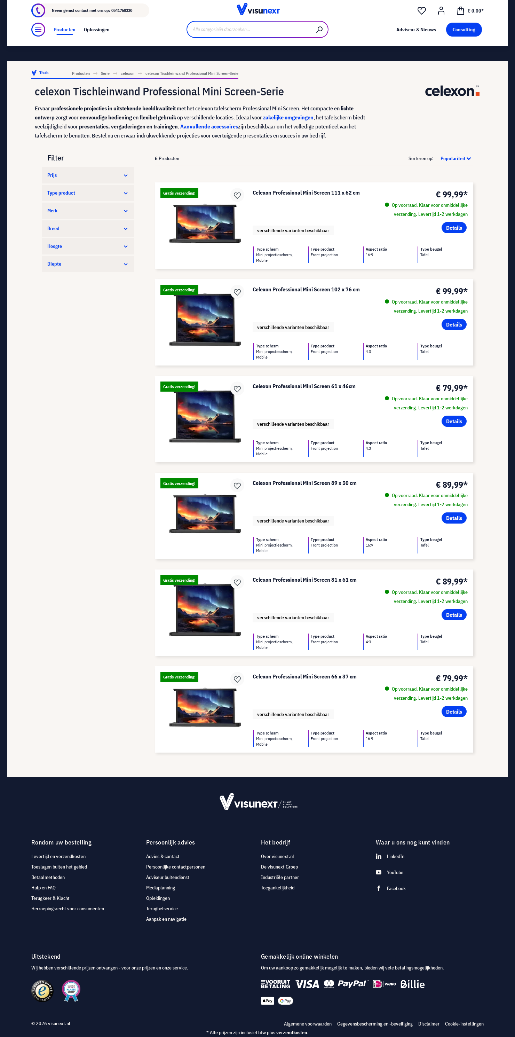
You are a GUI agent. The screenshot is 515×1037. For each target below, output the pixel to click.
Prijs (87, 175)
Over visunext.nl (277, 856)
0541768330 (121, 24)
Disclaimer (428, 1024)
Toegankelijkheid (277, 888)
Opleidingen (158, 898)
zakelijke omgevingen (288, 117)
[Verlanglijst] (422, 25)
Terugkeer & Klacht (50, 898)
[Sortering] (454, 158)
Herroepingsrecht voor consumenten (67, 908)
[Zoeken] (319, 47)
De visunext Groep (279, 867)
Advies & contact (163, 856)
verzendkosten (291, 1032)
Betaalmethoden (48, 877)
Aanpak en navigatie (166, 919)
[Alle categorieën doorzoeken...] (249, 47)
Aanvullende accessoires (209, 126)
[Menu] (38, 48)
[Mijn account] (441, 25)
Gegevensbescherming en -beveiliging (375, 1024)
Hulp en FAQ (43, 888)
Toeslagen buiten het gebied (59, 867)
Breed (87, 228)
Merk (87, 210)
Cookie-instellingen (464, 1024)
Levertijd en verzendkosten (58, 856)
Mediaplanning (160, 888)
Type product (87, 193)
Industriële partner (280, 877)
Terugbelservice (162, 908)
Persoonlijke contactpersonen (175, 867)
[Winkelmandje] (470, 24)
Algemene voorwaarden (308, 1024)
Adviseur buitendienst (167, 877)
